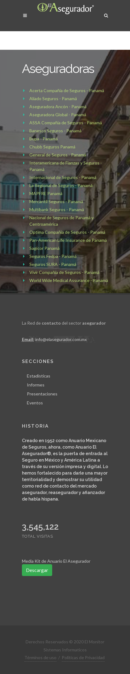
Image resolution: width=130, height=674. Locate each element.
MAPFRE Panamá (45, 193)
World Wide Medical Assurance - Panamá (68, 280)
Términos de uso (40, 657)
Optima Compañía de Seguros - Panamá (67, 232)
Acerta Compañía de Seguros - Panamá (66, 90)
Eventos (35, 402)
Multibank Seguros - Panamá (56, 209)
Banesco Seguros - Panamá (55, 130)
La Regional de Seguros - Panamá (61, 185)
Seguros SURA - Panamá (52, 264)
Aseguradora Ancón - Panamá (57, 106)
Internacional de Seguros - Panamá (62, 177)
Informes (35, 384)
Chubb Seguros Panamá (52, 146)
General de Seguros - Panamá (57, 154)
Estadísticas (38, 375)
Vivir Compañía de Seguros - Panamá (64, 272)
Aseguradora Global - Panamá (57, 114)
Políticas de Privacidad (83, 657)
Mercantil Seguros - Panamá (56, 201)
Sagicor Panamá (44, 248)
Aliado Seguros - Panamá (53, 98)
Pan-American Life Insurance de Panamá (68, 240)
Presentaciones (42, 393)
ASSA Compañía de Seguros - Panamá (65, 122)
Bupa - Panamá (43, 138)
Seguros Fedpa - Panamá (53, 256)
